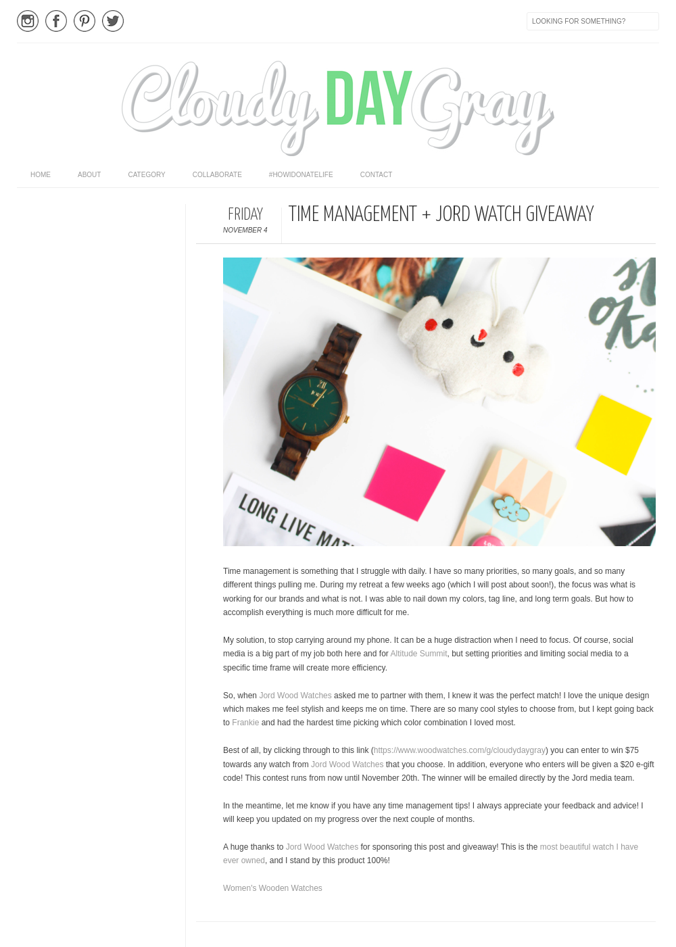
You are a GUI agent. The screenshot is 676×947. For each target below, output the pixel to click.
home (40, 174)
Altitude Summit (418, 653)
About (89, 174)
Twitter (113, 21)
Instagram (28, 21)
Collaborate (217, 174)
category (146, 174)
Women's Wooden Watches (272, 888)
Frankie (245, 722)
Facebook (56, 21)
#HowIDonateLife (301, 174)
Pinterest (84, 21)
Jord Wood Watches (295, 695)
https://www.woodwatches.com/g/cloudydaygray (460, 750)
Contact (376, 174)
